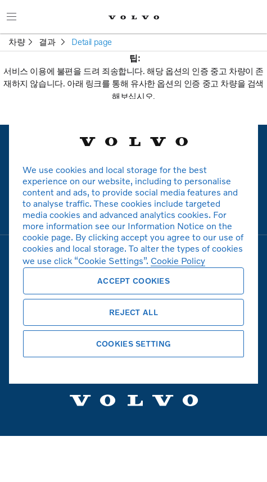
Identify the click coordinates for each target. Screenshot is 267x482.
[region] (133, 241)
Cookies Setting (133, 343)
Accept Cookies (133, 280)
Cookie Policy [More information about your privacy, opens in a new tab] (178, 260)
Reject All (133, 312)
